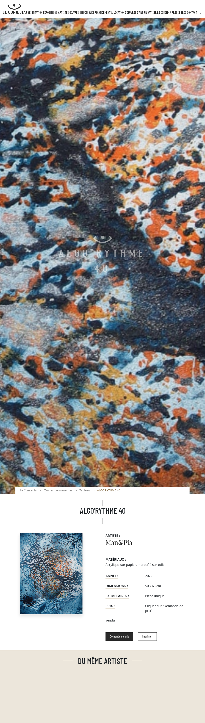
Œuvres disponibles (81, 12)
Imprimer (147, 636)
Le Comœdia (28, 490)
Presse (176, 12)
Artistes (63, 12)
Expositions (50, 12)
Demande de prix (119, 636)
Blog (183, 12)
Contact (192, 12)
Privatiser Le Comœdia (157, 12)
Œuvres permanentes (58, 490)
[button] (200, 14)
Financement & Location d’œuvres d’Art (119, 12)
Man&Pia (119, 543)
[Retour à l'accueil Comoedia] (14, 9)
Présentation (34, 12)
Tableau (84, 490)
